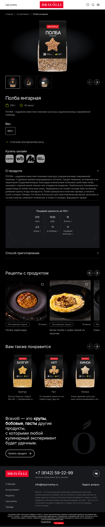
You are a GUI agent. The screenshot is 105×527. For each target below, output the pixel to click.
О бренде (10, 484)
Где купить (11, 4)
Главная (9, 14)
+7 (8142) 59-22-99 (54, 472)
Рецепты (9, 495)
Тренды (9, 507)
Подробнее (46, 522)
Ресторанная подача (17, 324)
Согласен (59, 523)
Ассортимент (23, 14)
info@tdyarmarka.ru (46, 484)
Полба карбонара (16, 330)
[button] (90, 82)
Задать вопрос (91, 484)
